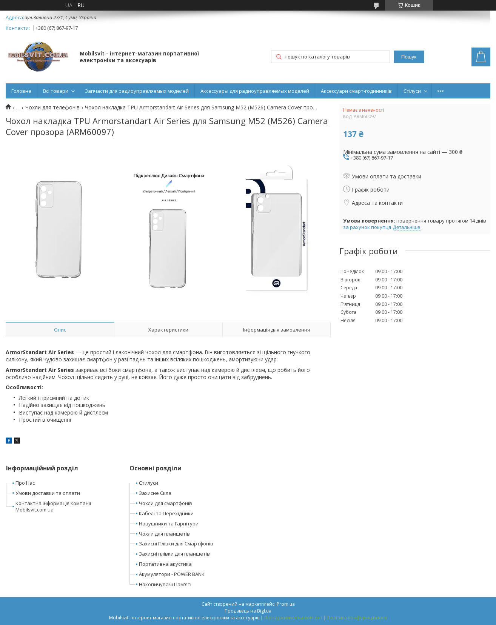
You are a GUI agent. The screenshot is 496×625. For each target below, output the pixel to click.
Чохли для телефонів (52, 107)
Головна (21, 91)
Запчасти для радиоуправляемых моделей (137, 91)
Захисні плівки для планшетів (174, 553)
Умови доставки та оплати (47, 493)
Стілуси (412, 91)
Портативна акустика (165, 564)
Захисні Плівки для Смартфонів (176, 543)
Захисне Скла (155, 493)
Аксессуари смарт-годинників (356, 91)
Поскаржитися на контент (293, 617)
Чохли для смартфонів (165, 503)
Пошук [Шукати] (408, 57)
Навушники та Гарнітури (169, 523)
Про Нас (25, 482)
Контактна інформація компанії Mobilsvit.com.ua (53, 506)
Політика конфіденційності (357, 617)
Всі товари (55, 91)
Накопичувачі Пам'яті (165, 584)
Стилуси (148, 482)
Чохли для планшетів (164, 533)
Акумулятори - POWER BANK (172, 574)
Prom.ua (286, 604)
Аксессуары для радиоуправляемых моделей (254, 91)
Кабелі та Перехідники (166, 513)
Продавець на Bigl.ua (248, 611)
